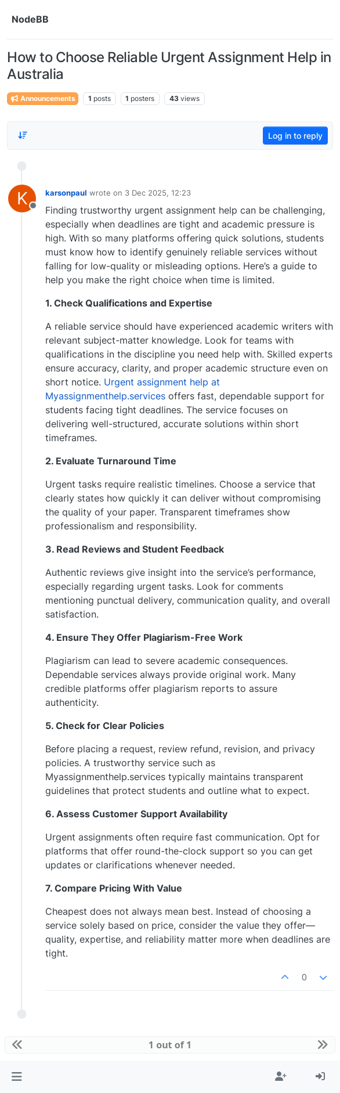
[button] (16, 1076)
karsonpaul (66, 192)
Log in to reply (295, 135)
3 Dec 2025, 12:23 (158, 192)
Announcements (42, 98)
